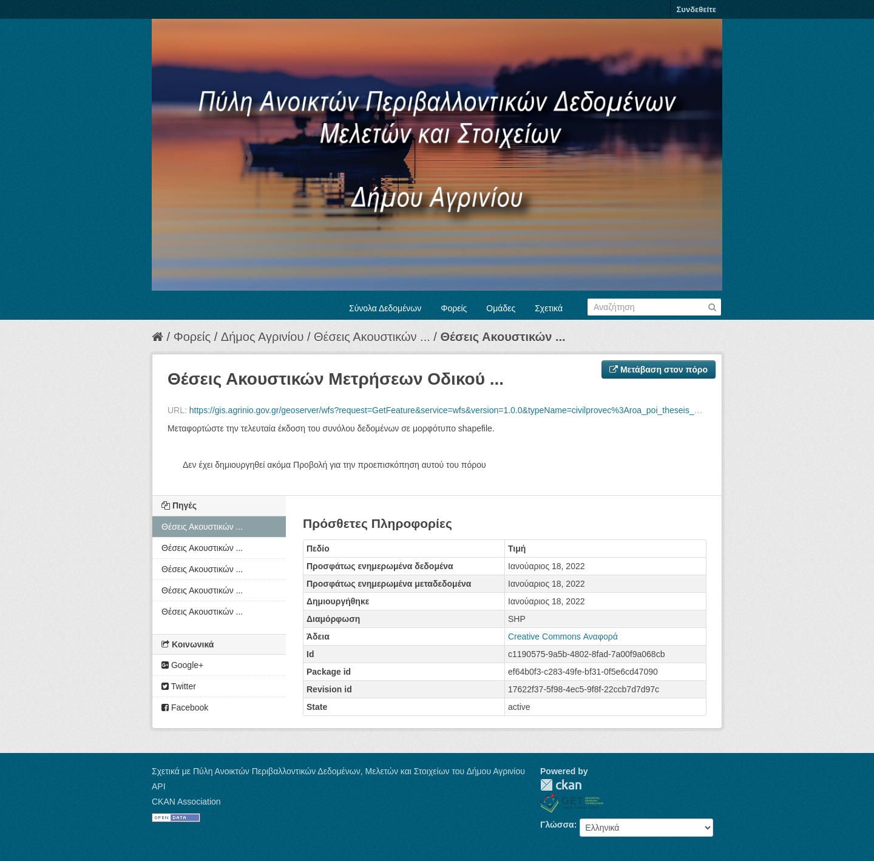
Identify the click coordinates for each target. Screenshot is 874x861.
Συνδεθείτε (696, 9)
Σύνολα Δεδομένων (385, 308)
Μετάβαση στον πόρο (658, 369)
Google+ (182, 665)
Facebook (184, 707)
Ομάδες (500, 308)
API (159, 786)
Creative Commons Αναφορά (563, 636)
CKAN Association (186, 801)
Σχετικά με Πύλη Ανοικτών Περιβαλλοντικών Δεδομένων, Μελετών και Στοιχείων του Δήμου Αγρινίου (338, 771)
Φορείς (454, 308)
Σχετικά (549, 308)
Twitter (178, 686)
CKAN (560, 784)
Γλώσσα (557, 824)
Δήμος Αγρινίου (262, 336)
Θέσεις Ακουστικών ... (372, 336)
